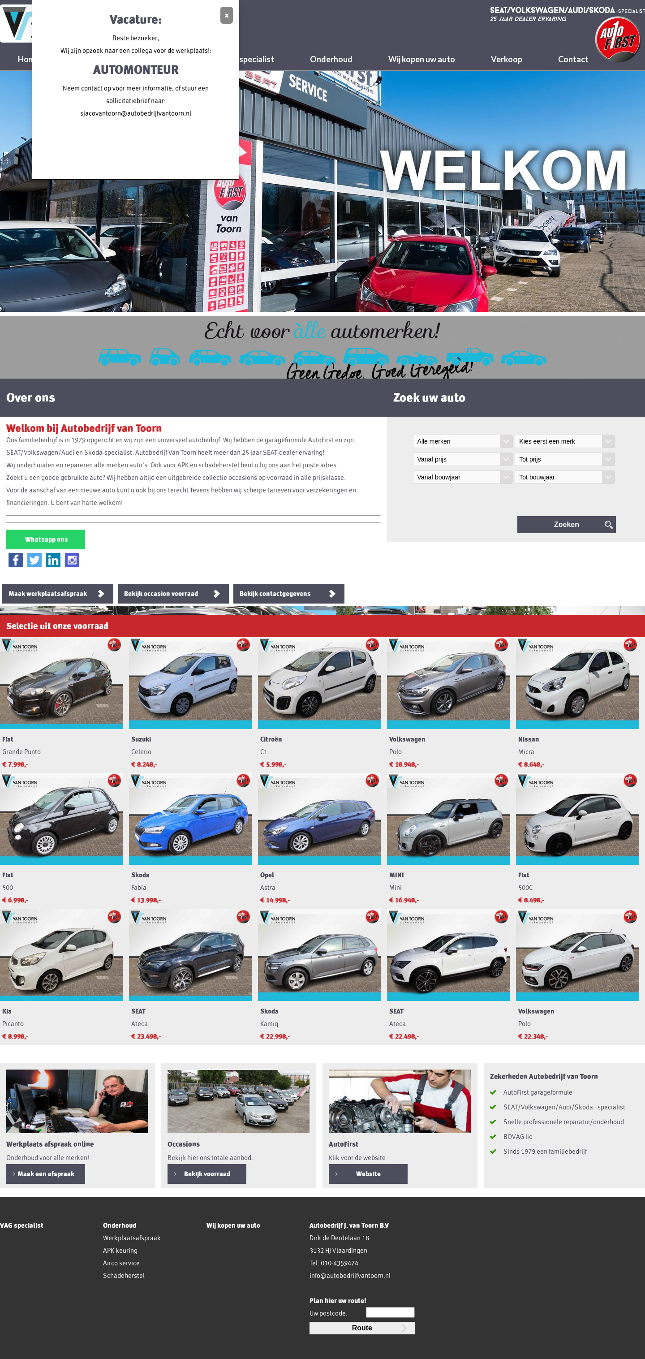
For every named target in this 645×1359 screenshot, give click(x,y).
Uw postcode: (329, 1313)
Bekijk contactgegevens (275, 594)
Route (362, 1328)
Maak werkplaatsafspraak (48, 594)
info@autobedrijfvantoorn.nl (350, 1275)
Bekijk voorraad (207, 1174)
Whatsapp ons (46, 539)
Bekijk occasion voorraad (161, 594)
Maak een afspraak (45, 1174)
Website (368, 1174)
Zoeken (566, 524)
